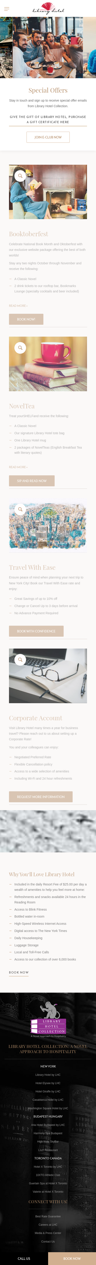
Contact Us (48, 1241)
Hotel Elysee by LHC (48, 1083)
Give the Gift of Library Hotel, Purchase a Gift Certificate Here (48, 119)
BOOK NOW (19, 976)
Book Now (72, 1259)
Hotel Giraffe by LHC (48, 1091)
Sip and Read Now (32, 486)
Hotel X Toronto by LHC (48, 1166)
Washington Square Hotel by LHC (48, 1108)
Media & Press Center (48, 1233)
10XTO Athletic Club (48, 1175)
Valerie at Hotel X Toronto (48, 1191)
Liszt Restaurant (48, 1150)
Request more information (41, 802)
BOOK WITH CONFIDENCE (36, 637)
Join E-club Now (48, 137)
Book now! (26, 325)
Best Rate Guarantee (48, 1216)
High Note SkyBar (48, 1141)
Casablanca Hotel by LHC (47, 1099)
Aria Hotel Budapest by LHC (48, 1125)
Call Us (24, 1259)
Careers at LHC (48, 1224)
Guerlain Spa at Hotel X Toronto (48, 1183)
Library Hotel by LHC (48, 1074)
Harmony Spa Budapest (48, 1133)
